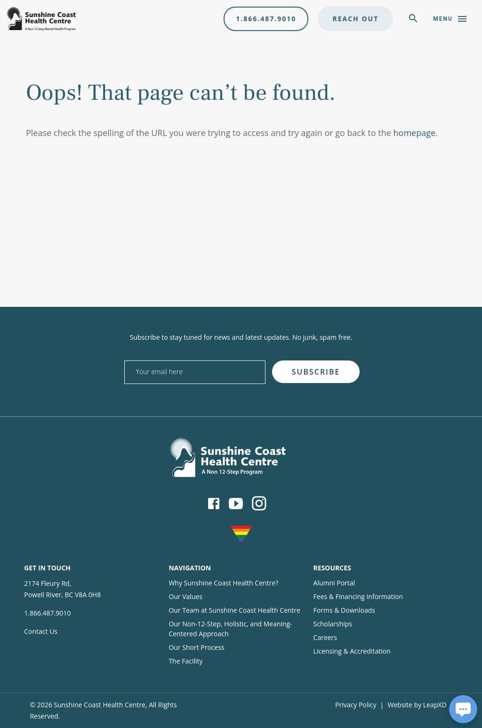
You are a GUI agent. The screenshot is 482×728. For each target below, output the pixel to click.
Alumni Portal (334, 582)
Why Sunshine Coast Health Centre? (223, 582)
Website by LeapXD (417, 704)
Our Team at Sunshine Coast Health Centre (234, 610)
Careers (325, 637)
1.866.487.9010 (266, 18)
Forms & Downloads (344, 610)
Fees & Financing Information (358, 596)
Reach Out (355, 18)
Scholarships (332, 623)
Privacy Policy (355, 704)
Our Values (185, 596)
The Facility (185, 660)
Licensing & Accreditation (352, 651)
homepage (415, 132)
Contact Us (40, 631)
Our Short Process (196, 647)
